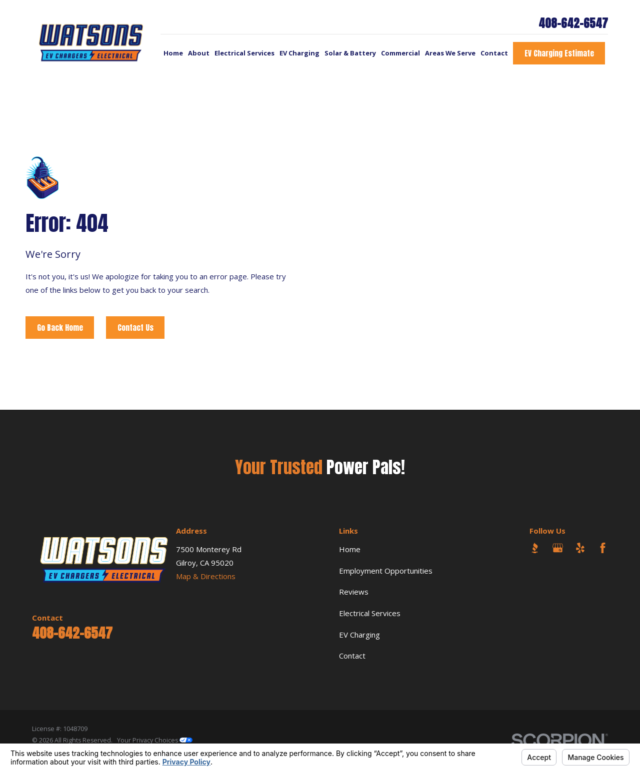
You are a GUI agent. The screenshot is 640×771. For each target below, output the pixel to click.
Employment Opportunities (385, 571)
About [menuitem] (199, 52)
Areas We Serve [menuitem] (450, 52)
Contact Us (136, 327)
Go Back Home (60, 327)
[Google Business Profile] (557, 548)
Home (349, 549)
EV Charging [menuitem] (300, 52)
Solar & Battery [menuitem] (350, 52)
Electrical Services (369, 613)
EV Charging (359, 635)
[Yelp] (580, 548)
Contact (352, 656)
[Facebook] (603, 548)
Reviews (353, 592)
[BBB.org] (535, 548)
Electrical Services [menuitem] (244, 52)
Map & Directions (206, 576)
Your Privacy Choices (154, 740)
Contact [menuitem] (494, 52)
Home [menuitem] (173, 52)
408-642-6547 (573, 23)
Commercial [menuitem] (400, 52)
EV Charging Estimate (559, 53)
